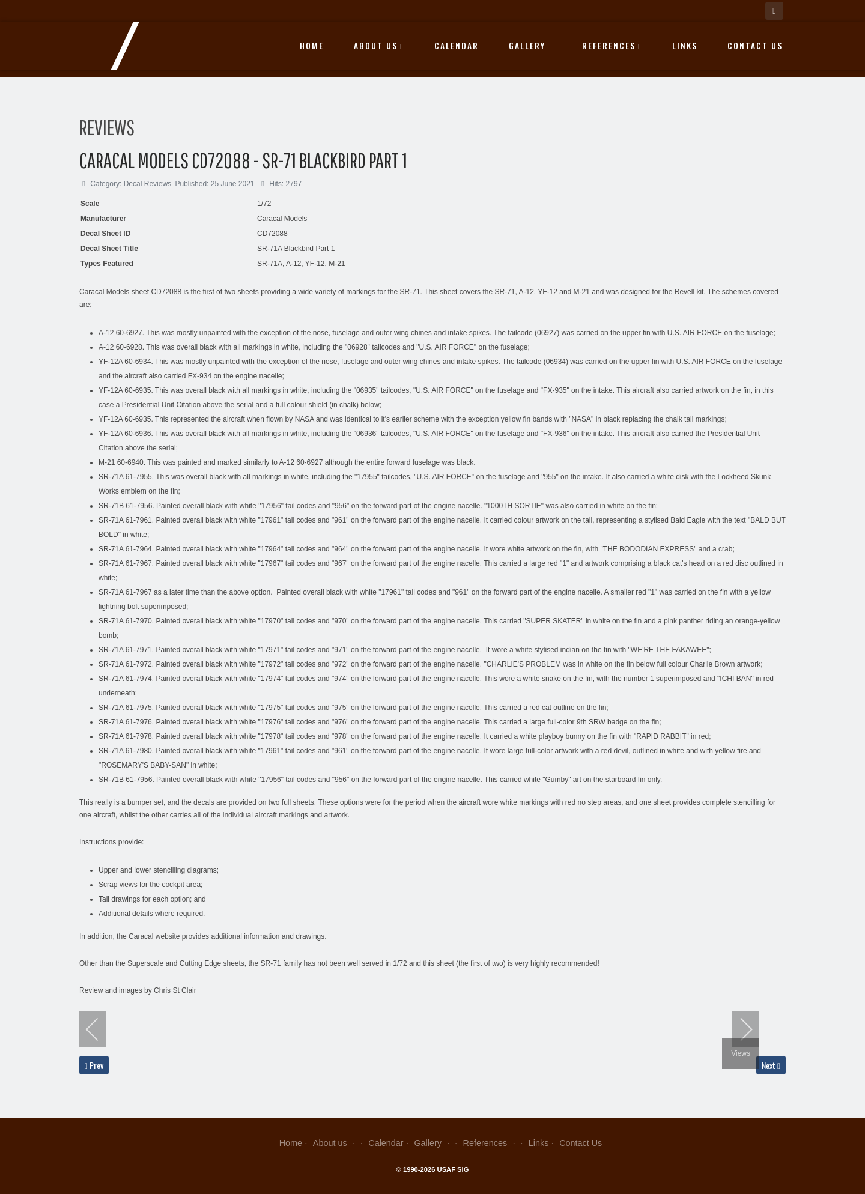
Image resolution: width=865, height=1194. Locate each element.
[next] (738, 1029)
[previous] (100, 1029)
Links (684, 46)
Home (312, 46)
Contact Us (755, 46)
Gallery (530, 46)
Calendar (456, 46)
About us (379, 46)
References (612, 46)
